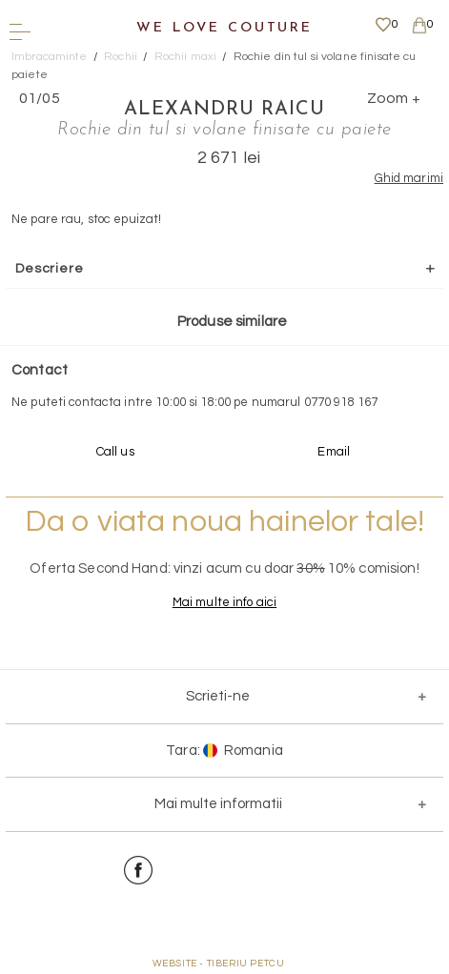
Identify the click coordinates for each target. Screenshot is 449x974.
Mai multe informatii (218, 804)
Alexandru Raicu (224, 109)
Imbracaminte (49, 57)
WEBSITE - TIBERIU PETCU (219, 963)
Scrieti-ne (218, 696)
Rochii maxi (185, 57)
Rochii (120, 57)
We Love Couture (224, 28)
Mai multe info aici (224, 602)
